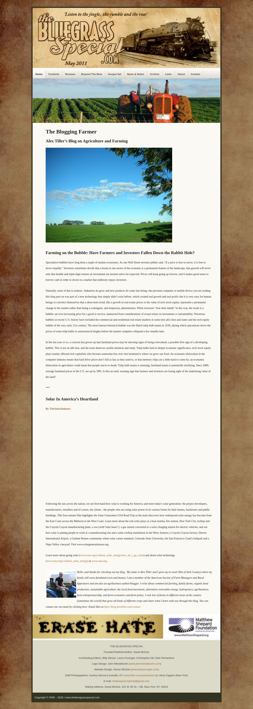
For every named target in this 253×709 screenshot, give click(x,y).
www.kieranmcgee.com (145, 669)
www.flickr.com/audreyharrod (140, 675)
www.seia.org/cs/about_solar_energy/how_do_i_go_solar (111, 555)
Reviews (70, 74)
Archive (154, 74)
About (181, 74)
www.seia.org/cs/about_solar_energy (67, 561)
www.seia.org (99, 561)
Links (168, 74)
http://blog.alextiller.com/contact (122, 606)
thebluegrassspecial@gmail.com (130, 681)
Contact (195, 74)
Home (38, 74)
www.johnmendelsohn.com (145, 663)
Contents (53, 74)
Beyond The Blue (91, 74)
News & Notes (135, 74)
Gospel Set (114, 74)
